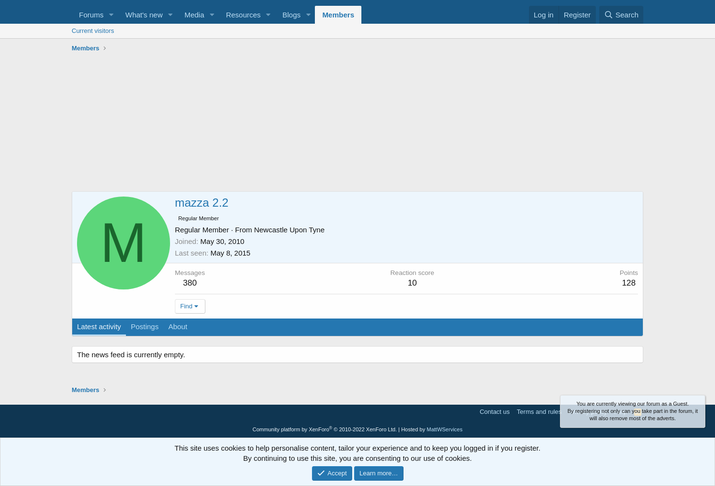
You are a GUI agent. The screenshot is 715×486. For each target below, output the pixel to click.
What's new (144, 15)
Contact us (495, 411)
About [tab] (177, 326)
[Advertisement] (357, 123)
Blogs (291, 15)
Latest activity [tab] (99, 326)
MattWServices (445, 429)
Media (194, 15)
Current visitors (93, 30)
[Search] (621, 15)
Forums (91, 15)
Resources (243, 15)
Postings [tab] (145, 326)
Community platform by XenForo (324, 429)
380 (190, 283)
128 (629, 283)
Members (338, 15)
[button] (111, 15)
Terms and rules (539, 411)
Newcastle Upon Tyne (289, 230)
